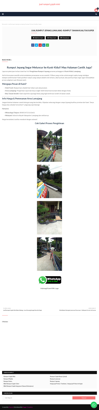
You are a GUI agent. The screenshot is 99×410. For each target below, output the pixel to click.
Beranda (4, 24)
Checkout (64, 38)
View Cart (51, 38)
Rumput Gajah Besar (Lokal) (58, 376)
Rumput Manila (8, 379)
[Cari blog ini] (38, 397)
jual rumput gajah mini (49, 4)
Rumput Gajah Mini (9, 376)
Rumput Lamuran (55, 379)
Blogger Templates (27, 407)
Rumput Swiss (8, 381)
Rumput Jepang (55, 381)
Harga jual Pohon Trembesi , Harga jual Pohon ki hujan (66, 384)
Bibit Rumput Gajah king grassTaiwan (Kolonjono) (18, 386)
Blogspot (11, 407)
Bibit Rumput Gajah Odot (11, 384)
